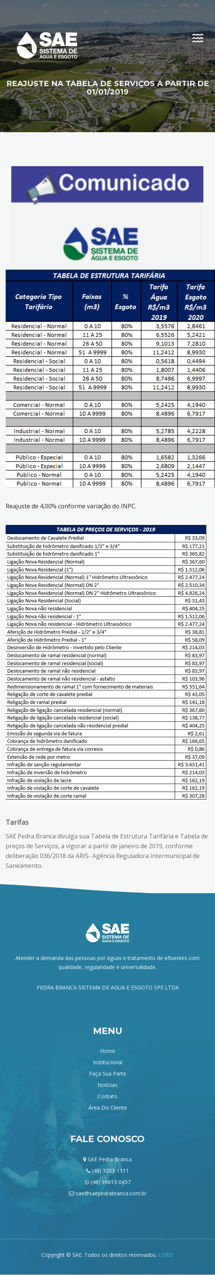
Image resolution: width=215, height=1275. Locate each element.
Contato (107, 1096)
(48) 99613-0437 (111, 1181)
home (107, 1050)
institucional (107, 1062)
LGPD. (166, 1254)
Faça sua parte (107, 1073)
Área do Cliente (107, 1107)
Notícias (107, 1084)
